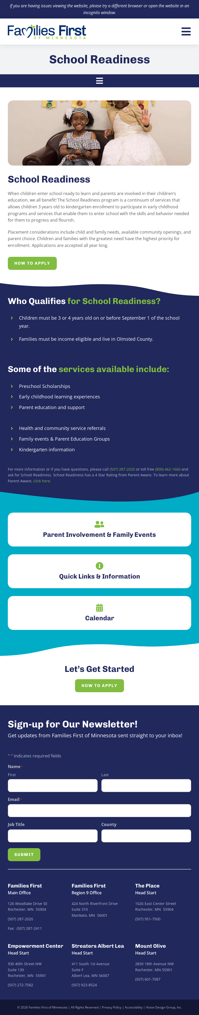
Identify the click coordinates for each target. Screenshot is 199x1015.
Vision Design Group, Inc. (164, 1007)
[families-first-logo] (47, 26)
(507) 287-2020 (122, 469)
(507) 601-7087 (147, 979)
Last (105, 774)
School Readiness (99, 59)
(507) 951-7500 (147, 918)
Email (15, 800)
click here (41, 480)
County (108, 824)
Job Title (16, 824)
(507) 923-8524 (84, 984)
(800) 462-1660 (168, 469)
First (12, 774)
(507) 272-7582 (20, 984)
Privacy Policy (111, 1007)
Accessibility (133, 1007)
